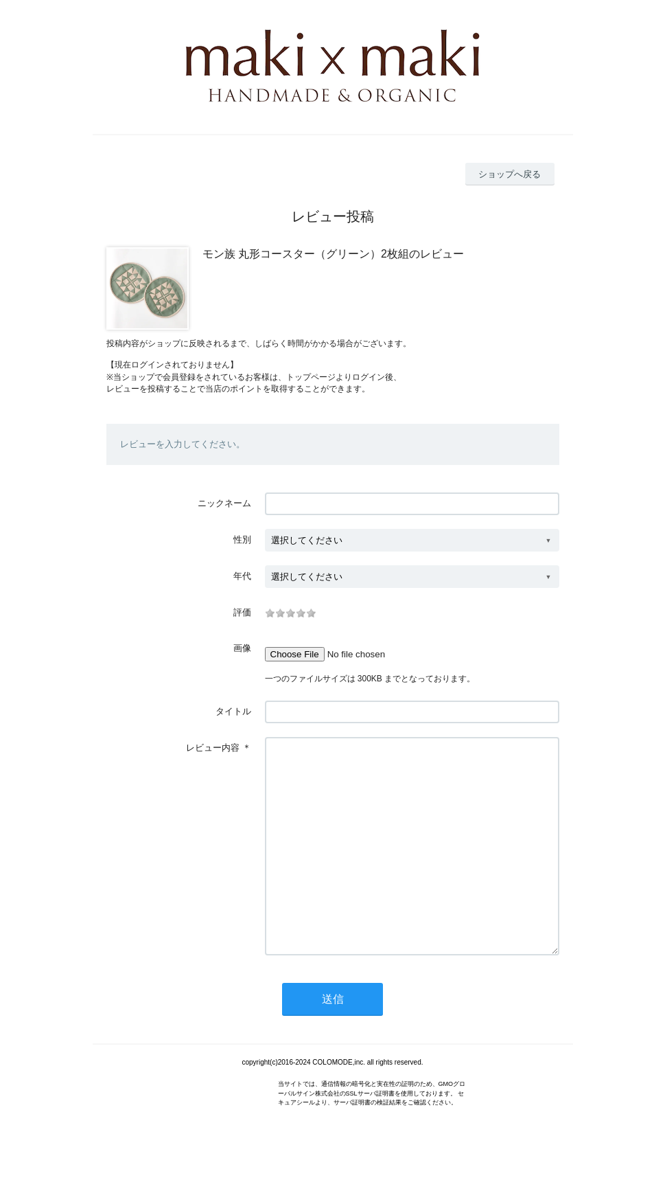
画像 (242, 648)
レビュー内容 (213, 747)
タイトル (233, 711)
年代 (242, 576)
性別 (242, 539)
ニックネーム (224, 503)
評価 (242, 612)
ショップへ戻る (509, 174)
